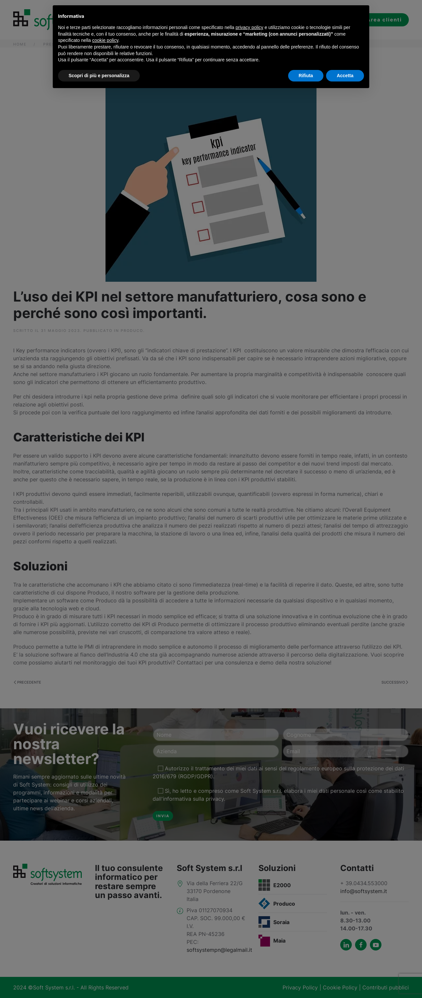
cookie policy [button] (105, 40)
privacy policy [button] (249, 27)
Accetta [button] (345, 75)
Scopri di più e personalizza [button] (99, 75)
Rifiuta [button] (306, 75)
